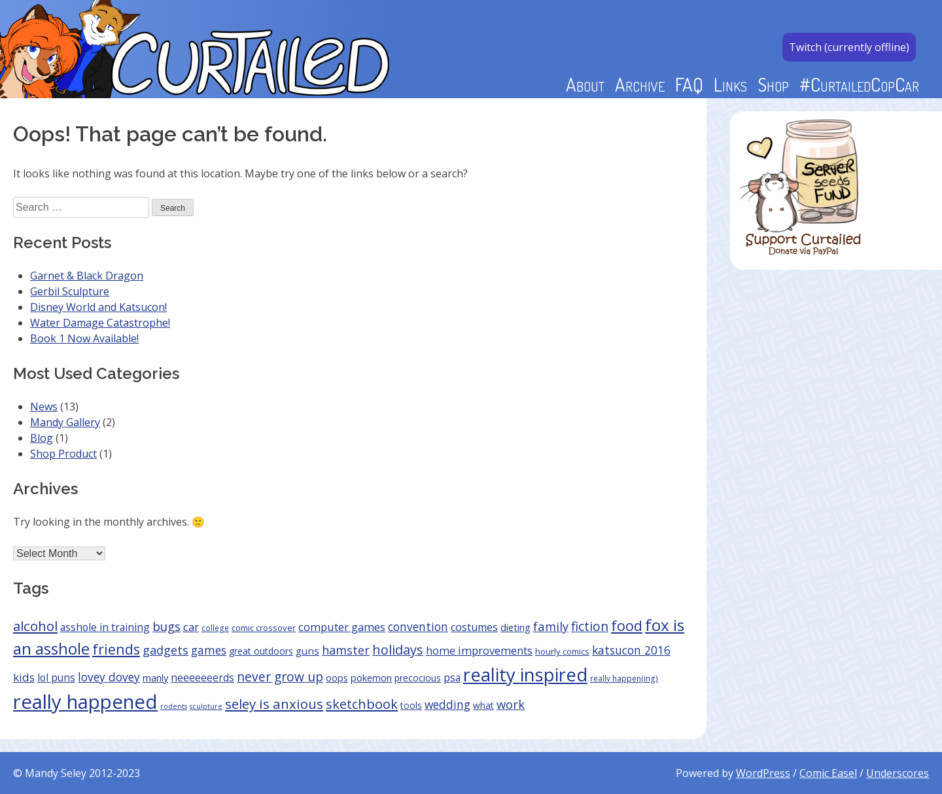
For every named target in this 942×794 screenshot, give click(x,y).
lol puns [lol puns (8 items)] (56, 677)
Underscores (897, 773)
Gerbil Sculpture (69, 291)
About (585, 84)
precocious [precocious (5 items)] (417, 678)
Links (730, 84)
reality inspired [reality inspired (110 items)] (525, 674)
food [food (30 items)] (626, 625)
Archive (640, 84)
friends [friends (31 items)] (116, 649)
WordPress (763, 773)
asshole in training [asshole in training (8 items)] (105, 627)
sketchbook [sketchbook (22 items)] (362, 704)
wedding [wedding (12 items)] (447, 704)
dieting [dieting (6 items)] (515, 627)
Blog (41, 438)
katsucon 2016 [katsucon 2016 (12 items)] (631, 650)
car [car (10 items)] (191, 626)
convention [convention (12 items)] (418, 626)
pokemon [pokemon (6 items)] (371, 677)
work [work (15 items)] (511, 704)
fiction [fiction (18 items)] (589, 626)
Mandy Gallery (65, 422)
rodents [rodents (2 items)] (173, 706)
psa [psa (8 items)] (452, 677)
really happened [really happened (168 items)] (85, 702)
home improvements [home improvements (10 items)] (479, 650)
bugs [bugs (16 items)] (166, 626)
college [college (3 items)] (215, 628)
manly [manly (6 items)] (155, 677)
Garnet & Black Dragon (86, 275)
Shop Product (63, 453)
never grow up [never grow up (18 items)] (280, 676)
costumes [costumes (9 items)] (474, 627)
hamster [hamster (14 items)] (346, 650)
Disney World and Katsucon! (98, 307)
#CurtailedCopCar (859, 84)
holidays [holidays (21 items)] (397, 650)
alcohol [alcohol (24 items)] (35, 626)
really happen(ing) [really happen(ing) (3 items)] (624, 678)
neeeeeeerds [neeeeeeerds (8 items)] (202, 677)
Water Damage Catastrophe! (100, 323)
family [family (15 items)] (550, 626)
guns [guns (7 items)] (307, 650)
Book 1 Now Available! (84, 338)
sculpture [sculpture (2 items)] (206, 706)
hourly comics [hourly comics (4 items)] (562, 651)
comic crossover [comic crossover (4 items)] (264, 628)
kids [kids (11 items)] (24, 677)
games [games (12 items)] (208, 650)
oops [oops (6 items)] (337, 677)
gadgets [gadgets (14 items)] (165, 650)
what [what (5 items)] (483, 705)
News (44, 406)
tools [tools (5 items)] (411, 705)
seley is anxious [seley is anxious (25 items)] (274, 704)
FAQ (689, 84)
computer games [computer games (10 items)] (341, 626)
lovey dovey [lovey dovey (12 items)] (109, 677)
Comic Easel (828, 773)
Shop (773, 84)
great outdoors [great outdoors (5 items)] (261, 651)
